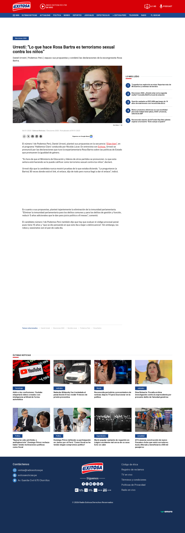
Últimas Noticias (29, 15)
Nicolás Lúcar (72, 328)
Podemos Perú (85, 328)
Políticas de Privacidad (133, 484)
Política (57, 15)
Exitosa (101, 146)
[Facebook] (83, 484)
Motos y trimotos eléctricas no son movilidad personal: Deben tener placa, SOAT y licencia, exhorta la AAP (149, 112)
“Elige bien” (111, 143)
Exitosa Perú (120, 15)
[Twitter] (87, 484)
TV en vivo (126, 474)
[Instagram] (94, 484)
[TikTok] (101, 484)
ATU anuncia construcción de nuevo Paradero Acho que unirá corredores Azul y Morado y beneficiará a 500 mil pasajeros (151, 443)
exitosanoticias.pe (27, 475)
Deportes (77, 15)
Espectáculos (103, 15)
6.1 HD (153, 6)
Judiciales (89, 15)
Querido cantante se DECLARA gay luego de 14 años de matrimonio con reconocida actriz (150, 102)
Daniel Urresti (45, 328)
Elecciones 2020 (20, 38)
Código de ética (129, 464)
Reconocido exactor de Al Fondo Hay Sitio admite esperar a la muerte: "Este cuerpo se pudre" (151, 121)
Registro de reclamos (132, 469)
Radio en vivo (128, 490)
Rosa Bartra (97, 328)
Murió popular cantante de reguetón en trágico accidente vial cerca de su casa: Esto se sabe (112, 442)
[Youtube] (90, 484)
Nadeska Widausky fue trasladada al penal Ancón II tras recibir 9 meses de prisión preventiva (70, 394)
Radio (143, 15)
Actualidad (45, 15)
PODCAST (167, 6)
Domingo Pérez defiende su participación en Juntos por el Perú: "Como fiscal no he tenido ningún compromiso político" (72, 442)
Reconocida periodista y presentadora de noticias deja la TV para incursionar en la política (112, 394)
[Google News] (98, 484)
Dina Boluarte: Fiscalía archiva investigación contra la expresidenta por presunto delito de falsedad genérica (153, 394)
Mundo (67, 15)
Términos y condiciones (133, 479)
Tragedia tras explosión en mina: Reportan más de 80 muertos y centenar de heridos (151, 85)
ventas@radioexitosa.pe (30, 470)
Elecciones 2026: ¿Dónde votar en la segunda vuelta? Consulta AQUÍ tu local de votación (149, 94)
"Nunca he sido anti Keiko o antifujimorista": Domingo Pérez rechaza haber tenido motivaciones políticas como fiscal (31, 443)
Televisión (133, 15)
